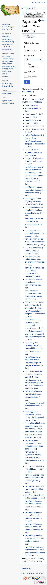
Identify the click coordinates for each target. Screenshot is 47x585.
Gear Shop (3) (30, 37)
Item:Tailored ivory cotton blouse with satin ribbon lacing (34, 489)
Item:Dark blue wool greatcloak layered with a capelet (34, 233)
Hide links (31, 71)
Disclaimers (39, 573)
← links (35, 105)
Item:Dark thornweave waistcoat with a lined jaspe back (33, 434)
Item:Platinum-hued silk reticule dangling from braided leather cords (34, 210)
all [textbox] (27, 59)
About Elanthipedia (28, 573)
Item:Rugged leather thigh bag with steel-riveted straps (33, 201)
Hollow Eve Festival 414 (34, 129)
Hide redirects (33, 76)
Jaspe (27, 123)
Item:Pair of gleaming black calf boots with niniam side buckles (33, 527)
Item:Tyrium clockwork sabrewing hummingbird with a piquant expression (35, 334)
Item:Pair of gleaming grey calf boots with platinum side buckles (33, 515)
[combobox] (33, 51)
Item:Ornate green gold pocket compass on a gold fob (34, 374)
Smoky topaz (30, 114)
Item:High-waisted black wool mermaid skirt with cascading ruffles (34, 478)
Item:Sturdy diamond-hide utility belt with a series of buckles (33, 394)
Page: (26, 47)
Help (43, 21)
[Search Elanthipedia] (41, 13)
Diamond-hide (30, 126)
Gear (27, 117)
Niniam (27, 105)
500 (39, 102)
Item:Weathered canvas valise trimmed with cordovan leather (34, 178)
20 (24, 102)
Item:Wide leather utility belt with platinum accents (34, 250)
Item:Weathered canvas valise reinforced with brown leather (34, 170)
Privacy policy (26, 569)
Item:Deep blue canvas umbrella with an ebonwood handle (34, 222)
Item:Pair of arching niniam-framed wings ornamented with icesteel (34, 259)
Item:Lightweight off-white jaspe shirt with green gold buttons (35, 426)
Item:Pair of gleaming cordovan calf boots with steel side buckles (34, 538)
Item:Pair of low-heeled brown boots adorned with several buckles (34, 282)
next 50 (40, 99)
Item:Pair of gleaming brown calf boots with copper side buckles (33, 504)
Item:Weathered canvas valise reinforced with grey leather (34, 305)
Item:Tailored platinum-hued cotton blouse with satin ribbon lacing (34, 190)
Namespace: (29, 55)
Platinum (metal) (31, 108)
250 (35, 102)
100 (31, 102)
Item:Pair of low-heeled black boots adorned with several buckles (34, 242)
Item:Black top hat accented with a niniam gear (34, 152)
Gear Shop (29, 120)
